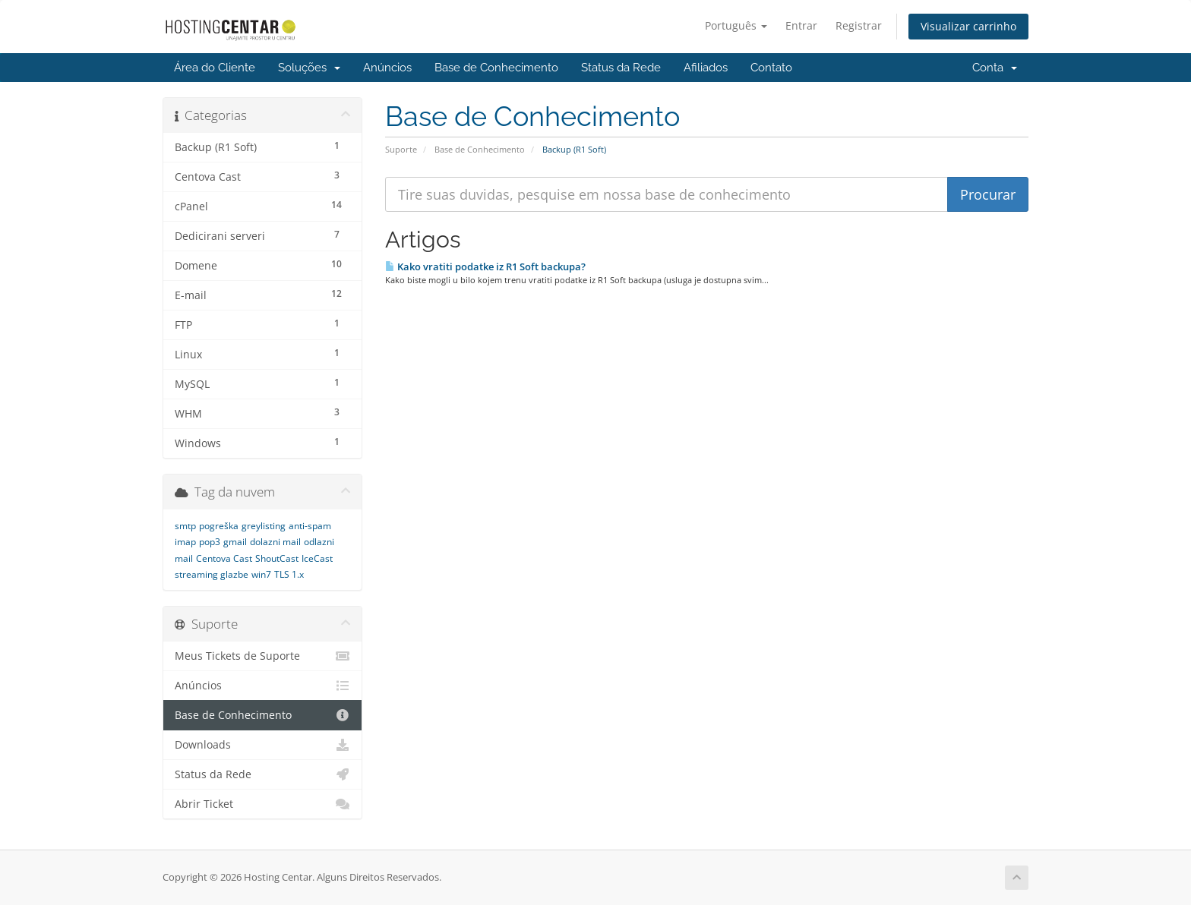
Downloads (262, 745)
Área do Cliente (214, 67)
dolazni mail (275, 541)
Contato (771, 67)
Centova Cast (224, 558)
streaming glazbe (211, 574)
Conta (994, 67)
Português (736, 25)
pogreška (219, 525)
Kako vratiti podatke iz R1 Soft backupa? (485, 266)
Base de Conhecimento (496, 67)
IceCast (317, 558)
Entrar (801, 25)
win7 (261, 574)
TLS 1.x (289, 574)
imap (185, 541)
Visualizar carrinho (968, 26)
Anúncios (387, 67)
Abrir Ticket (262, 804)
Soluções (309, 67)
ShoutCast (277, 558)
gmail (235, 541)
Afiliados (706, 67)
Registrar (859, 25)
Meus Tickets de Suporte (262, 656)
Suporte (401, 149)
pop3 (209, 541)
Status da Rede (621, 67)
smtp (185, 525)
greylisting (264, 525)
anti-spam (310, 525)
